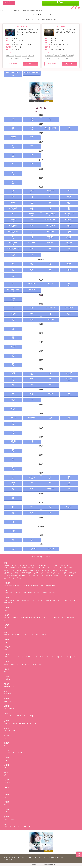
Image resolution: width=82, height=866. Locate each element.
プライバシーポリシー (26, 857)
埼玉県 (41, 280)
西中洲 (33, 617)
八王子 (36, 573)
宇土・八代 (25, 634)
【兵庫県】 (6, 676)
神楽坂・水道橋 (67, 567)
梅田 (20, 657)
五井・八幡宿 (31, 600)
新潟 (5, 760)
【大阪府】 (6, 654)
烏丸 (27, 664)
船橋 (11, 600)
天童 (10, 701)
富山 (5, 789)
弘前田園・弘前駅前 (21, 716)
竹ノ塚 (67, 575)
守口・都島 (56, 657)
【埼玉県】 (6, 590)
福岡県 (41, 473)
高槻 (48, 657)
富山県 (41, 178)
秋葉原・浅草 (46, 570)
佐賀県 (41, 493)
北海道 (41, 115)
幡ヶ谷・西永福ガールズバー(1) (33, 19)
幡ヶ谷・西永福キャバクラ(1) (49, 19)
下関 (5, 738)
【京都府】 (6, 662)
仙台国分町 (7, 686)
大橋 (39, 617)
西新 (51, 617)
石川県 (41, 342)
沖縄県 (41, 535)
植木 (43, 634)
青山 (73, 575)
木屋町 (12, 664)
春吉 (56, 617)
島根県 (41, 437)
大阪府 (41, 369)
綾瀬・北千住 (26, 575)
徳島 (5, 804)
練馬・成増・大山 (8, 570)
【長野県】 (6, 772)
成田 (54, 600)
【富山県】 (6, 787)
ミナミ (13, 657)
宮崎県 (41, 517)
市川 (66, 600)
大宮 (5, 592)
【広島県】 (6, 721)
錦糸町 (57, 565)
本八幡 (60, 600)
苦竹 (15, 686)
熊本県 (41, 502)
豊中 (68, 657)
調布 (59, 573)
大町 (36, 723)
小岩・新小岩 (56, 570)
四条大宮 (20, 664)
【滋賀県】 (6, 669)
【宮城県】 (6, 684)
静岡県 (41, 360)
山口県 (41, 428)
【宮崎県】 (6, 639)
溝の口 (48, 585)
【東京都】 (6, 563)
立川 (50, 565)
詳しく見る (30, 64)
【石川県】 (6, 780)
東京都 (41, 187)
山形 (5, 701)
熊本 (6, 634)
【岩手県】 (6, 706)
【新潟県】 (6, 758)
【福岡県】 (6, 615)
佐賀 (5, 627)
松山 (5, 811)
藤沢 (42, 585)
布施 (74, 657)
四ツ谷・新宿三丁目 (57, 575)
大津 (32, 634)
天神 (22, 617)
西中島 (42, 657)
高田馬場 (11, 578)
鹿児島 (6, 649)
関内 (11, 585)
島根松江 (6, 730)
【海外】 (6, 824)
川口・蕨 (22, 592)
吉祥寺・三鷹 (21, 567)
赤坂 (5, 567)
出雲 (13, 730)
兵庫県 (41, 404)
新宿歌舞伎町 (23, 565)
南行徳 (72, 600)
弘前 (11, 716)
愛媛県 (41, 455)
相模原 (24, 585)
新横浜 (36, 585)
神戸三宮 (6, 679)
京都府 (41, 390)
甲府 (5, 767)
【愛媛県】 (6, 809)
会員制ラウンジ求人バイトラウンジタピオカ (36, 864)
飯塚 (5, 620)
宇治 (39, 664)
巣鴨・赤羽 (37, 575)
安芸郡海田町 (16, 723)
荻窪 (5, 578)
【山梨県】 (6, 765)
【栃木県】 (6, 607)
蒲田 (50, 567)
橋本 (30, 585)
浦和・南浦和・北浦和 (40, 592)
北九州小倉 (14, 617)
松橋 (38, 634)
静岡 (5, 797)
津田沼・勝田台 (20, 600)
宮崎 (5, 642)
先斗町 (33, 664)
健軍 (12, 634)
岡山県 (41, 464)
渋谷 (71, 565)
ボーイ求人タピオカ (62, 857)
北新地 (6, 657)
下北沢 (53, 573)
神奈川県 (41, 259)
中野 (25, 570)
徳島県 (41, 446)
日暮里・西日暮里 (27, 573)
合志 (17, 634)
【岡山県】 (6, 743)
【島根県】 (6, 728)
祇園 (5, 664)
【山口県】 (6, 735)
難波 (63, 657)
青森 (5, 716)
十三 (36, 657)
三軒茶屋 (19, 570)
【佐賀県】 (6, 625)
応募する (60, 3)
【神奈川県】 (7, 583)
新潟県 (41, 169)
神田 (43, 567)
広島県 (41, 413)
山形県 (41, 151)
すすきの (6, 752)
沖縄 (5, 819)
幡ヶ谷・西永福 (16, 575)
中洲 (6, 617)
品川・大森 (46, 575)
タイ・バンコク (15, 826)
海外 (41, 544)
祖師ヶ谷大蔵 (45, 573)
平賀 (31, 716)
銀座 (6, 565)
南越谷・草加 (13, 592)
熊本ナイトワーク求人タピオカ (47, 857)
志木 (29, 592)
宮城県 (41, 133)
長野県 (41, 333)
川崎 (17, 585)
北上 (5, 708)
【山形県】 (6, 699)
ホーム (5, 857)
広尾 (18, 578)
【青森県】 (6, 713)
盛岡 (11, 708)
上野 (37, 565)
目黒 (65, 573)
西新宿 (17, 573)
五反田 (31, 567)
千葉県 (41, 304)
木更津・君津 (7, 602)
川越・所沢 (52, 592)
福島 (10, 693)
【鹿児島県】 (7, 647)
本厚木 (55, 585)
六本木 (13, 565)
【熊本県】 (6, 632)
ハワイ (6, 826)
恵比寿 (64, 565)
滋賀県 (41, 351)
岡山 (5, 745)
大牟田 (63, 617)
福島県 (41, 142)
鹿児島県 (41, 526)
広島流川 (7, 723)
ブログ (35, 857)
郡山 (5, 693)
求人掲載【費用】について (10, 859)
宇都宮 (6, 610)
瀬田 (5, 671)
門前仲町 (57, 567)
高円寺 (65, 570)
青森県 (41, 124)
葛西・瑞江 (73, 573)
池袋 (31, 565)
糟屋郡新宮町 (71, 617)
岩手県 (41, 160)
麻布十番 (6, 575)
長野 (5, 775)
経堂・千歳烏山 (8, 573)
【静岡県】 (6, 794)
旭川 (20, 752)
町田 (37, 567)
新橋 (44, 565)
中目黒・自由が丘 (35, 570)
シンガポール (25, 826)
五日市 (25, 723)
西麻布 (12, 567)
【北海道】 (6, 750)
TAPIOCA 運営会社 (13, 857)
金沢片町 (6, 782)
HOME (79, 854)
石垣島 (12, 819)
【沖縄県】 (6, 817)
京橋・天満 (28, 657)
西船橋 (48, 600)
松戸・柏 (40, 600)
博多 (27, 617)
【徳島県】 (6, 802)
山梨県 (41, 324)
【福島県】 (6, 691)
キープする (13, 64)
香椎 (45, 617)
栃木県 (41, 295)
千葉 (5, 600)
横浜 (5, 585)
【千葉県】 (6, 598)
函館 (14, 752)
